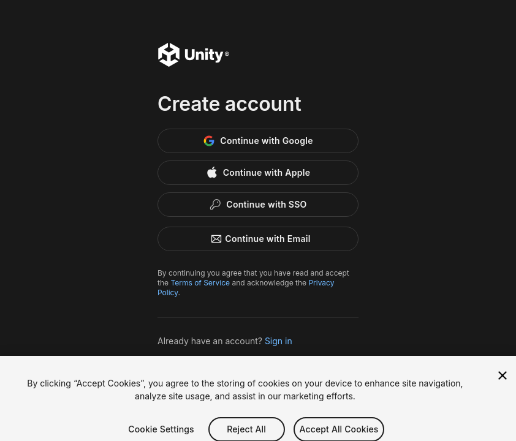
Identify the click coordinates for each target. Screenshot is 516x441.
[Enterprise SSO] (258, 204)
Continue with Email (257, 239)
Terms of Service (200, 282)
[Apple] (258, 172)
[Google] (258, 141)
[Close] (502, 381)
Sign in (278, 341)
